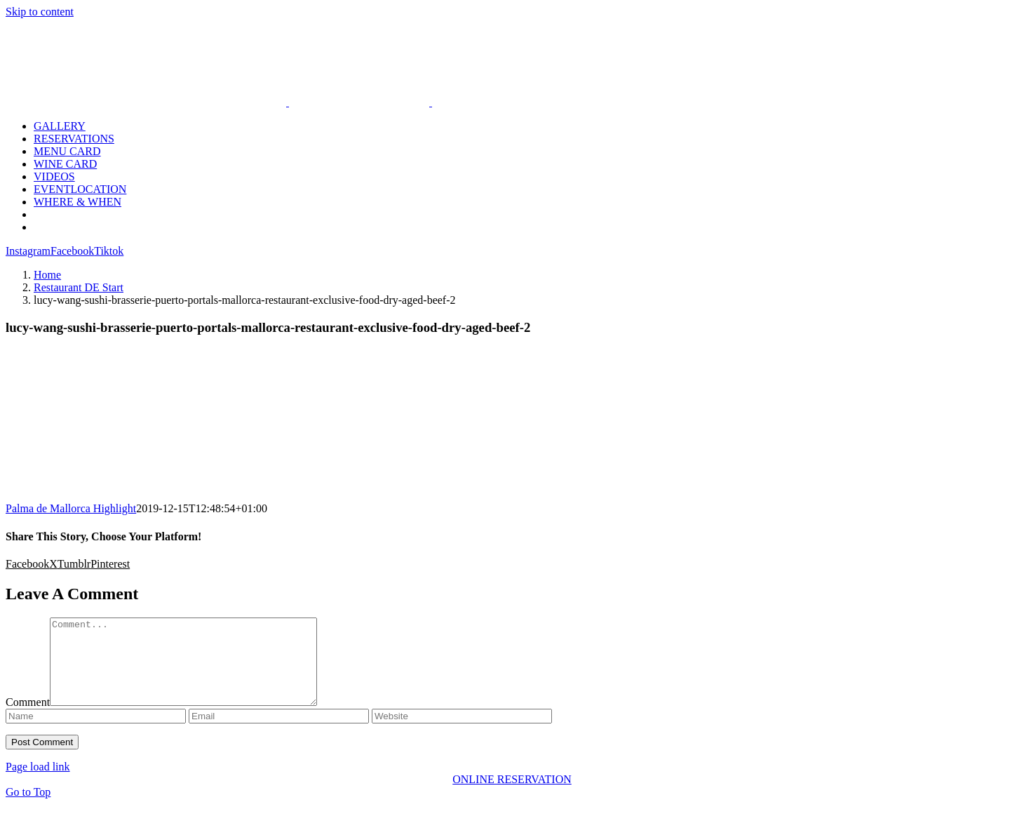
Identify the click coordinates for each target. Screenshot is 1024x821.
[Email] (279, 733)
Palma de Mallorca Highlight (71, 508)
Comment (28, 719)
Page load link (38, 783)
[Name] (96, 733)
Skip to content (40, 12)
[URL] (462, 733)
